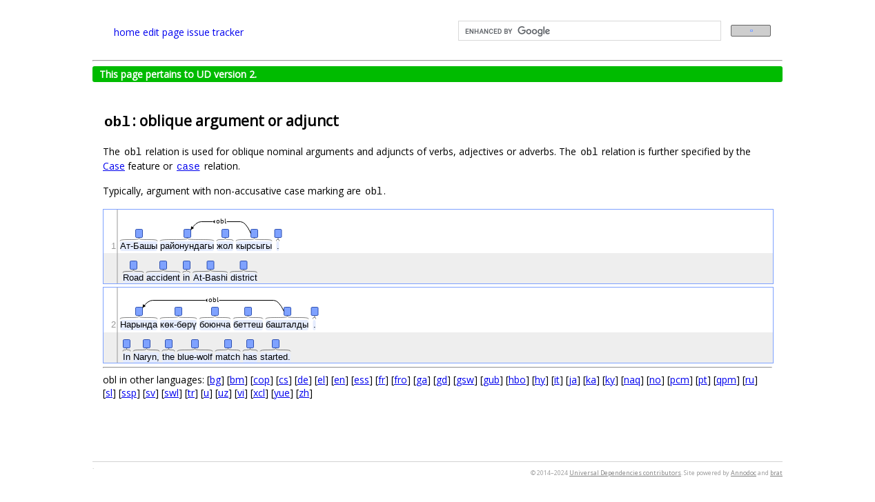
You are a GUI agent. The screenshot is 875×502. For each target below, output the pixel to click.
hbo (517, 379)
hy (540, 379)
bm (237, 379)
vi (240, 392)
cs (283, 379)
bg (215, 379)
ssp (129, 392)
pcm (679, 379)
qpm (726, 379)
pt (702, 379)
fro (400, 379)
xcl (259, 392)
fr (381, 379)
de (302, 379)
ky (610, 379)
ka (591, 379)
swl (171, 392)
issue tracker (215, 32)
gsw (465, 379)
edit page (163, 32)
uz (223, 392)
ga (421, 379)
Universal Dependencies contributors (625, 472)
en (339, 379)
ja (573, 379)
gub (491, 379)
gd (441, 379)
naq (632, 379)
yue (282, 392)
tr (191, 392)
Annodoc (743, 472)
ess (361, 379)
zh (304, 392)
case (188, 166)
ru (749, 379)
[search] (588, 31)
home (127, 32)
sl (109, 392)
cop (261, 379)
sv (150, 392)
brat (776, 472)
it (557, 379)
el (321, 379)
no (655, 379)
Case (114, 165)
